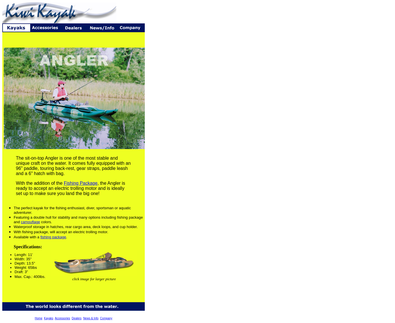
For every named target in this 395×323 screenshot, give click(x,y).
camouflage (30, 222)
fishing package (53, 237)
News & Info (91, 318)
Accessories (62, 318)
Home (38, 318)
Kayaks (48, 318)
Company (106, 318)
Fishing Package (80, 183)
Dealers (77, 318)
